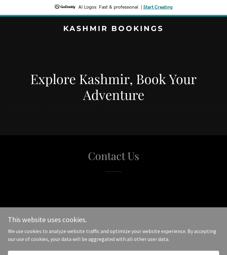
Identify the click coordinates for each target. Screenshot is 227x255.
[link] (113, 29)
